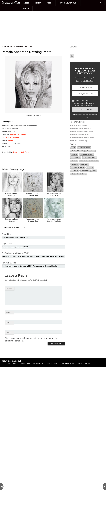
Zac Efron (94, 161)
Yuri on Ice (84, 161)
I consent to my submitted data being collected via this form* (83, 103)
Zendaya (75, 164)
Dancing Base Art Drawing (79, 125)
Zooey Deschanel (86, 154)
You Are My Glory (90, 157)
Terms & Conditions (67, 363)
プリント (90, 167)
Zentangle (75, 174)
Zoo (94, 171)
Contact (79, 363)
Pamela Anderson (13, 137)
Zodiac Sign (85, 171)
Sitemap (88, 363)
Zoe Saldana (76, 157)
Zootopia (75, 171)
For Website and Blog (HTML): (16, 253)
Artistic (26, 3)
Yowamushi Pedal (78, 167)
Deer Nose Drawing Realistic (79, 134)
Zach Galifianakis (77, 151)
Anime (49, 3)
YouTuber (84, 164)
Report (11, 140)
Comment (9, 289)
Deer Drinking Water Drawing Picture (82, 137)
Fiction (38, 3)
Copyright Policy (38, 363)
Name (9, 312)
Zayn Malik (90, 151)
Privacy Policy (52, 363)
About (15, 363)
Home (8, 363)
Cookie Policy (25, 363)
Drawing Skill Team (21, 152)
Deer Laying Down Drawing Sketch (81, 131)
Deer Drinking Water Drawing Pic (81, 128)
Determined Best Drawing (78, 141)
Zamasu (74, 154)
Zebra (84, 174)
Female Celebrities (18, 134)
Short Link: (7, 234)
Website (8, 333)
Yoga (73, 147)
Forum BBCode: (9, 263)
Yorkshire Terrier (84, 147)
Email (9, 322)
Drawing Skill (16, 361)
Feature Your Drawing (67, 3)
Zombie (74, 161)
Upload (26, 8)
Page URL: (7, 243)
